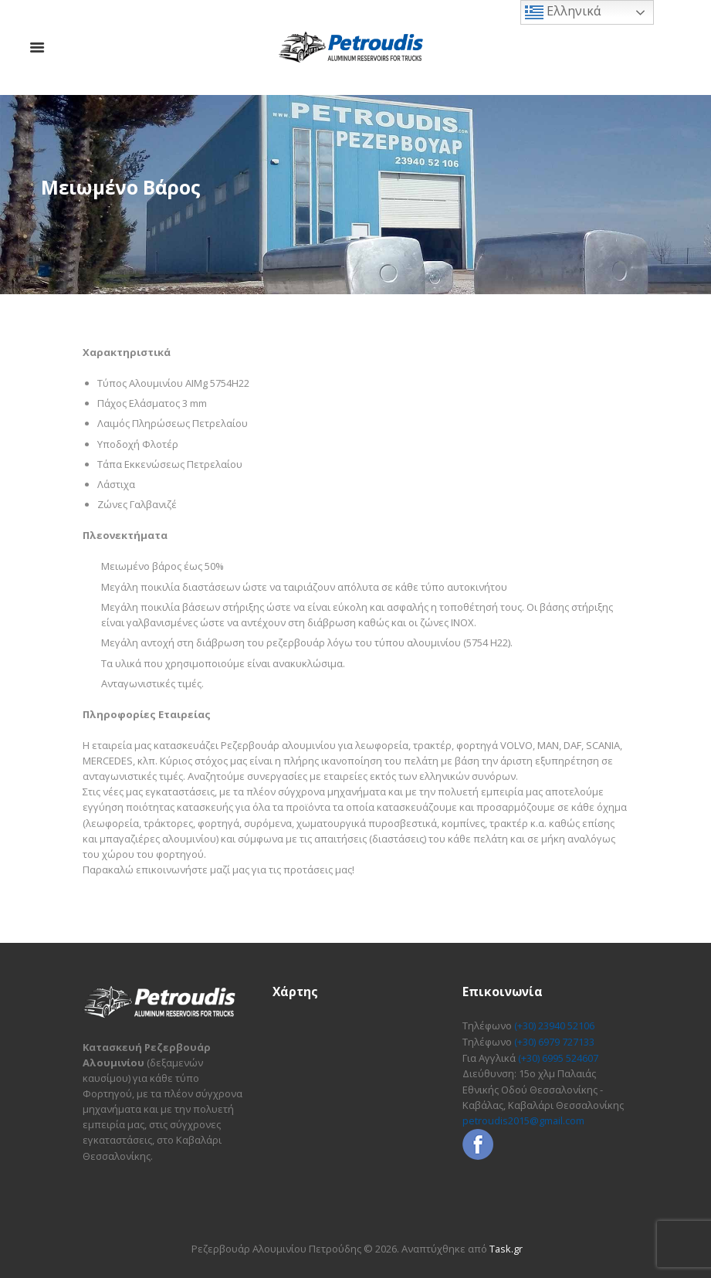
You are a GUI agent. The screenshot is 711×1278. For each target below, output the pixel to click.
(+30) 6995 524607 (558, 1056)
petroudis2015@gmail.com (523, 1119)
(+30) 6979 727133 (554, 1041)
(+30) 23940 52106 (554, 1025)
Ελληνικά (563, 12)
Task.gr (506, 1249)
